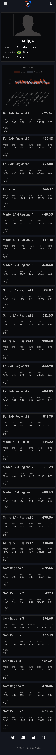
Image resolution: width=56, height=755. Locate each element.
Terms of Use (33, 747)
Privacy (20, 747)
